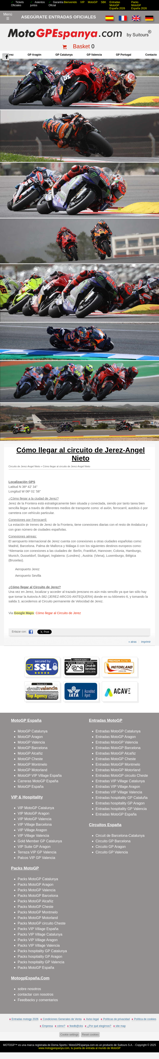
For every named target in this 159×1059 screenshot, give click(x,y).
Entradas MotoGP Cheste (116, 759)
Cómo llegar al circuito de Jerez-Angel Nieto (66, 466)
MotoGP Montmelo (32, 764)
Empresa (47, 1026)
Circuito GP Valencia (112, 852)
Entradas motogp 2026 (25, 1019)
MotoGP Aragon (30, 737)
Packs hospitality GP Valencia (41, 962)
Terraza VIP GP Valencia (37, 852)
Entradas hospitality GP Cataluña (122, 798)
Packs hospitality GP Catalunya (42, 951)
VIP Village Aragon (32, 830)
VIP (82, 2)
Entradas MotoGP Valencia (117, 742)
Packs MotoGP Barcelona (38, 895)
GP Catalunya (64, 54)
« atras (133, 641)
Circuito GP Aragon (111, 847)
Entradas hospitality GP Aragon (120, 803)
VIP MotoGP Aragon (33, 813)
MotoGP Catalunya (32, 731)
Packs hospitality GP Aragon (40, 956)
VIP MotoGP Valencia (34, 819)
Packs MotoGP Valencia (36, 890)
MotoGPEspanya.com (82, 1045)
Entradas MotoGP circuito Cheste (122, 775)
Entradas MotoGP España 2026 (117, 5)
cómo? (61, 1026)
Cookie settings (69, 1034)
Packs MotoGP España (36, 967)
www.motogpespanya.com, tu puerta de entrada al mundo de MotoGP (79, 1048)
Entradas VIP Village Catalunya (120, 781)
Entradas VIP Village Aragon (118, 786)
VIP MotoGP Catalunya (36, 808)
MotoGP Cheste (30, 759)
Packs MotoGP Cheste (35, 907)
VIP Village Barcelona (35, 824)
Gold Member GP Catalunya (40, 841)
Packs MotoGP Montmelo (38, 912)
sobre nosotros (29, 989)
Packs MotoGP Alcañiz (35, 901)
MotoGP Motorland (32, 770)
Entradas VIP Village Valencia (119, 792)
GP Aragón (34, 54)
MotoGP (93, 2)
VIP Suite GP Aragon (34, 847)
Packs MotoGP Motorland (38, 918)
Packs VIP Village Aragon (38, 940)
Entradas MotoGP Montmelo (118, 764)
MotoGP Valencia (31, 742)
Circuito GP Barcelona (113, 841)
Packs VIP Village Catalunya (40, 934)
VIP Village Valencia (33, 835)
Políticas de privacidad (116, 1019)
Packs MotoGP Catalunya (38, 879)
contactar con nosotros (35, 994)
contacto (151, 54)
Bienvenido (70, 2)
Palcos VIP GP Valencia (36, 858)
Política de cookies (145, 1019)
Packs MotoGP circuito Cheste (42, 923)
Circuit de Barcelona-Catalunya (120, 835)
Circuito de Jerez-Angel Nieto (24, 466)
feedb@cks (76, 1026)
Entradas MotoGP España (116, 814)
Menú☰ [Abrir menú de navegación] (7, 16)
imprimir (146, 641)
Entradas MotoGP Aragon (116, 737)
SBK (103, 2)
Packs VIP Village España (38, 929)
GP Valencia (94, 54)
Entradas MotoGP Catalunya (118, 731)
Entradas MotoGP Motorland (118, 770)
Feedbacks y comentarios (38, 1000)
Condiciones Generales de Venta (62, 1019)
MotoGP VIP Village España (40, 775)
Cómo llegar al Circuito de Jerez (58, 613)
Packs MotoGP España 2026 (139, 5)
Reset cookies (90, 1034)
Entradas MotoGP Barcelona (118, 748)
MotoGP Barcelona (32, 748)
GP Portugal (123, 54)
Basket (81, 46)
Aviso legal (92, 1019)
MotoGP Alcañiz (30, 753)
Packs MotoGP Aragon (35, 884)
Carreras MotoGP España (38, 781)
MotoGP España (31, 786)
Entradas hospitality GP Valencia (121, 809)
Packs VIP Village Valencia (39, 945)
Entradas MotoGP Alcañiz (116, 753)
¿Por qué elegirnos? (99, 1026)
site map (121, 1026)
